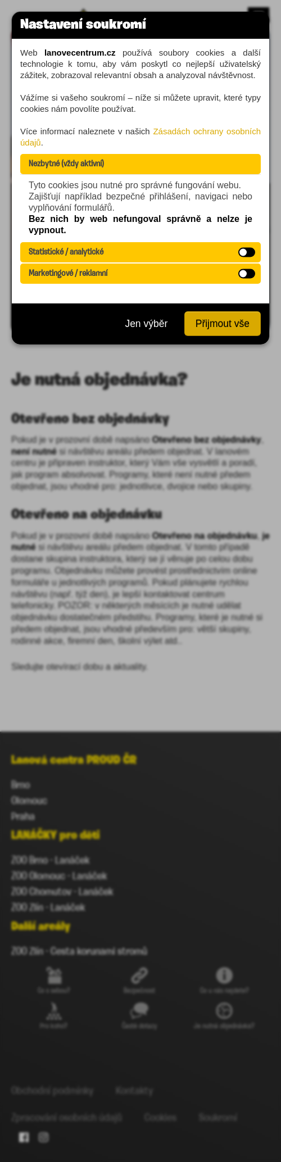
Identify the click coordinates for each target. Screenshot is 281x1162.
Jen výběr (146, 323)
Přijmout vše (223, 323)
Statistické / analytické (66, 252)
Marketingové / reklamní (68, 273)
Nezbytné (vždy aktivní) (66, 164)
